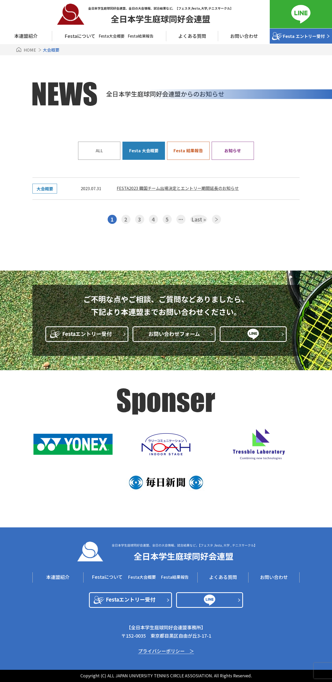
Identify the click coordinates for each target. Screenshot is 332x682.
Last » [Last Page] (198, 219)
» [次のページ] (216, 219)
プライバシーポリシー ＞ (166, 651)
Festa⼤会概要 (112, 36)
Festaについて (107, 576)
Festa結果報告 (141, 36)
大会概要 (45, 188)
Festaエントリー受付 (94, 333)
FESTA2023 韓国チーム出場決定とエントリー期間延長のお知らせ (178, 188)
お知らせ (232, 150)
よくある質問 (192, 35)
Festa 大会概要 (143, 150)
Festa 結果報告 (188, 150)
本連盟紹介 (26, 35)
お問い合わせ (244, 35)
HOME (30, 50)
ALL (99, 150)
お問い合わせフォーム (180, 333)
